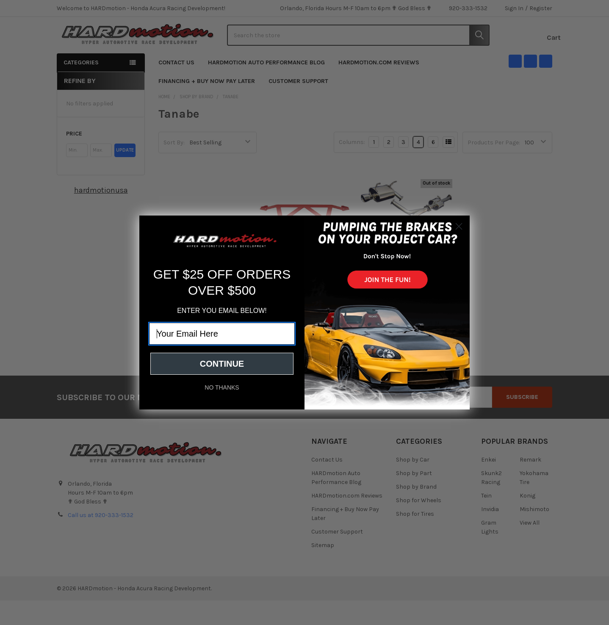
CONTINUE (222, 363)
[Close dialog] (458, 226)
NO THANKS (222, 387)
